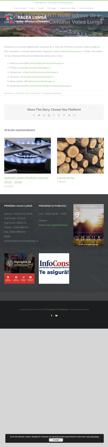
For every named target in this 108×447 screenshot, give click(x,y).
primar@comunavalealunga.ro (34, 67)
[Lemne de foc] (80, 139)
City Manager (63, 309)
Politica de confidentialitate (53, 225)
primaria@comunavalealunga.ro (60, 3)
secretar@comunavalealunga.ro (37, 76)
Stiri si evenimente (33, 93)
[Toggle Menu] (102, 19)
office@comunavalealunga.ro (39, 81)
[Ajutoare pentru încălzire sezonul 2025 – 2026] (27, 139)
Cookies (43, 220)
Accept (56, 440)
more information (92, 437)
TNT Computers (49, 309)
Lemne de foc (66, 178)
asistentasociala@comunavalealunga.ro (50, 85)
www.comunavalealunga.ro (67, 51)
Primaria (10, 93)
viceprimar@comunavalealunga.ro (40, 72)
